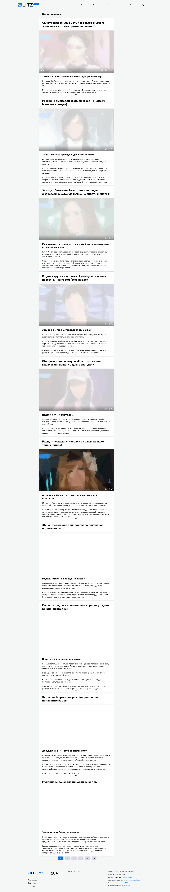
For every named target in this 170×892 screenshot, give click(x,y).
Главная (35, 873)
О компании (98, 5)
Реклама (111, 5)
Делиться (111, 70)
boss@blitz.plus (136, 880)
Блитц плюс (28, 5)
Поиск (122, 5)
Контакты (134, 5)
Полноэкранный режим (108, 70)
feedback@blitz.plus (124, 885)
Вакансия (84, 5)
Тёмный (148, 5)
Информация (105, 70)
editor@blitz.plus (127, 877)
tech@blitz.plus (128, 883)
